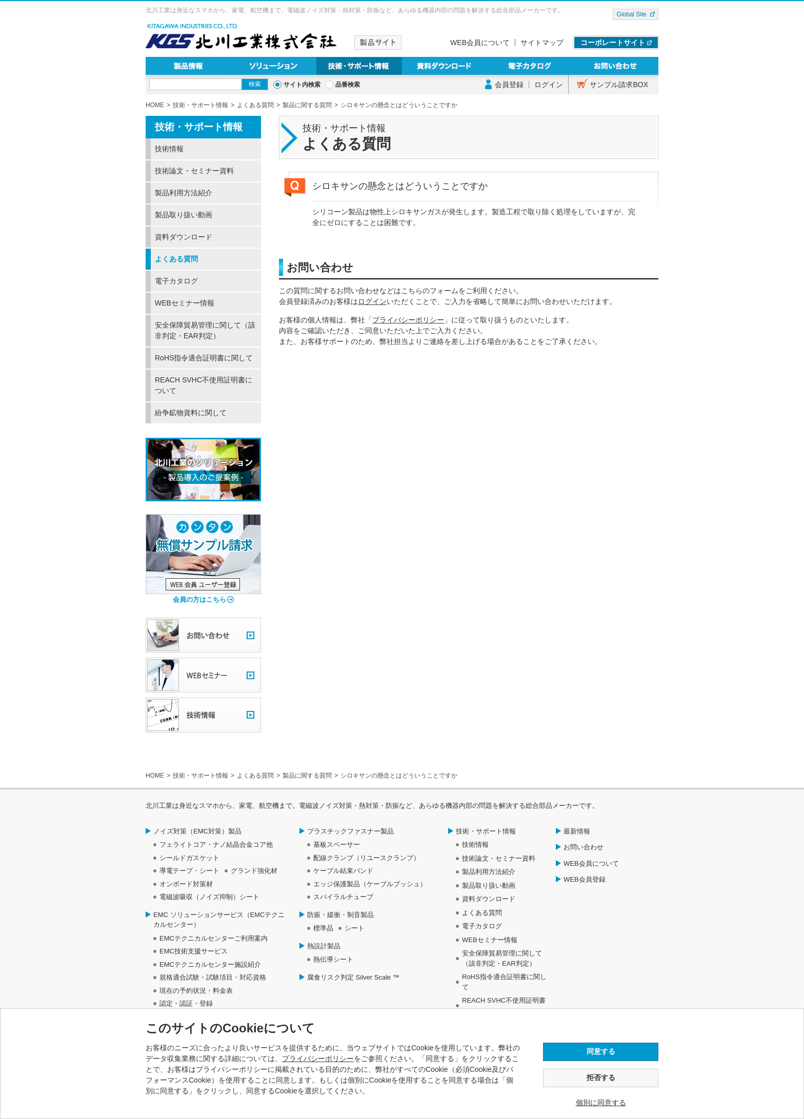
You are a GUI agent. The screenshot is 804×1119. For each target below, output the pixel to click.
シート (355, 928)
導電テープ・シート (189, 870)
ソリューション (274, 66)
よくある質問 (176, 259)
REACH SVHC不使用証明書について (203, 385)
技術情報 (169, 149)
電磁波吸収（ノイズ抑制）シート (209, 897)
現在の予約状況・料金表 (196, 990)
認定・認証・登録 (186, 1003)
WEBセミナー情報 (184, 303)
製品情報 (188, 66)
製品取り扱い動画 (183, 215)
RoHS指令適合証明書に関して (204, 358)
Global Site (631, 14)
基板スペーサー (336, 844)
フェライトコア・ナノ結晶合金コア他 (216, 844)
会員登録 (509, 84)
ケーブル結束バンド (343, 870)
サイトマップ (542, 42)
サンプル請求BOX (619, 84)
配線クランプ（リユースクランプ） (366, 858)
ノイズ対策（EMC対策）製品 (197, 831)
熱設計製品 (323, 946)
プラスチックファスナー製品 (350, 831)
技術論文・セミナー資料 (194, 171)
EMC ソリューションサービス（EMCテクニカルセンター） (219, 920)
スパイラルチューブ (343, 897)
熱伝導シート (333, 959)
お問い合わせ (615, 66)
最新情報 (577, 831)
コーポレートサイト (612, 42)
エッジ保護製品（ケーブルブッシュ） (370, 884)
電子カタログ (530, 66)
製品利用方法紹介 (183, 193)
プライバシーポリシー (408, 320)
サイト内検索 (302, 84)
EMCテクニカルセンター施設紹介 (210, 964)
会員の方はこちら (199, 599)
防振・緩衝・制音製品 (340, 915)
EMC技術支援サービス (193, 951)
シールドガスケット (189, 858)
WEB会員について (480, 42)
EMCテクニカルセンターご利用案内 (213, 938)
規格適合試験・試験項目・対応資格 (212, 977)
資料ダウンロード (445, 66)
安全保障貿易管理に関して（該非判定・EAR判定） (205, 330)
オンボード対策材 (186, 884)
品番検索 (347, 84)
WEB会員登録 (585, 879)
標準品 (323, 928)
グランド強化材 (254, 870)
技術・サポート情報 (359, 66)
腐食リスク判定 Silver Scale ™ (353, 977)
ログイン (548, 84)
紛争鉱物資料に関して (191, 413)
